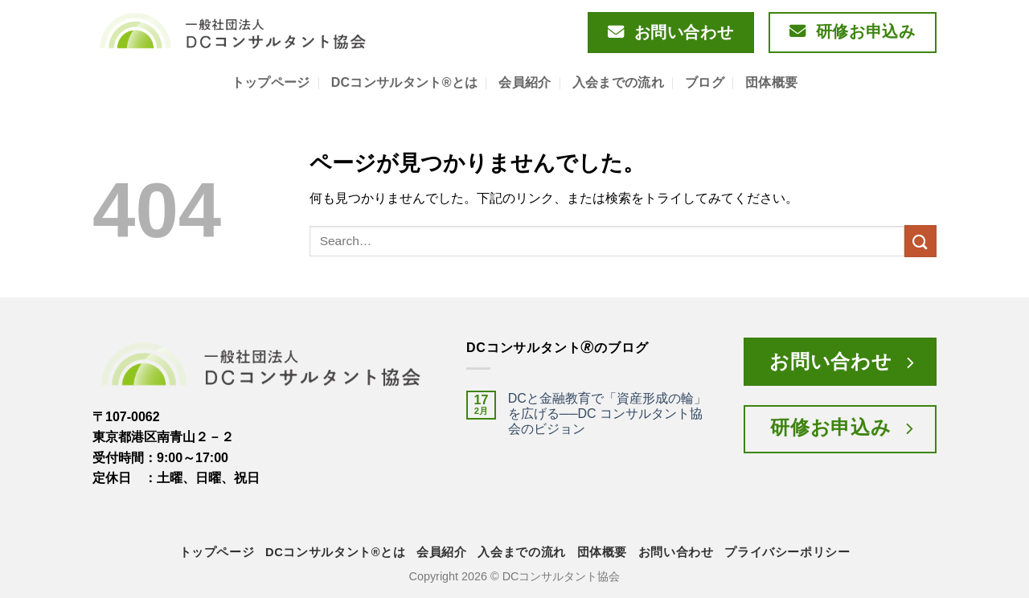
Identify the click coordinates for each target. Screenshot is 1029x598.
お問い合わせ (676, 552)
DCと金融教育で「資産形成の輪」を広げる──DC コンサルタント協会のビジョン (607, 413)
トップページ (271, 82)
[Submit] (920, 240)
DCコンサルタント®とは (404, 82)
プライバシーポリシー (787, 552)
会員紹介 (524, 82)
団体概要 (771, 82)
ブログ (704, 82)
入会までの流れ (618, 82)
